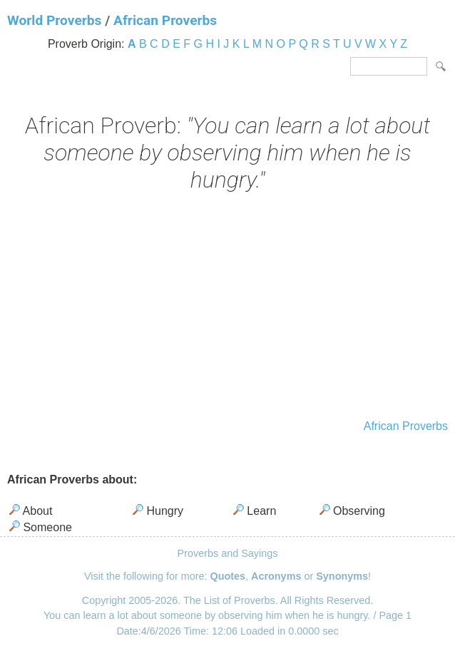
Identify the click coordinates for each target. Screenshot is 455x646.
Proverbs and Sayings (228, 553)
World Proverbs (54, 20)
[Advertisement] (227, 307)
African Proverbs (165, 20)
